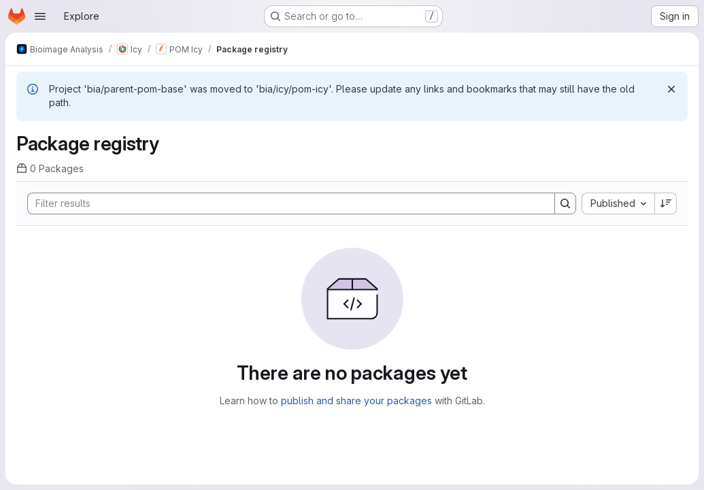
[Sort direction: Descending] (666, 203)
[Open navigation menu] (40, 16)
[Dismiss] (671, 89)
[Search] (284, 203)
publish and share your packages (356, 400)
